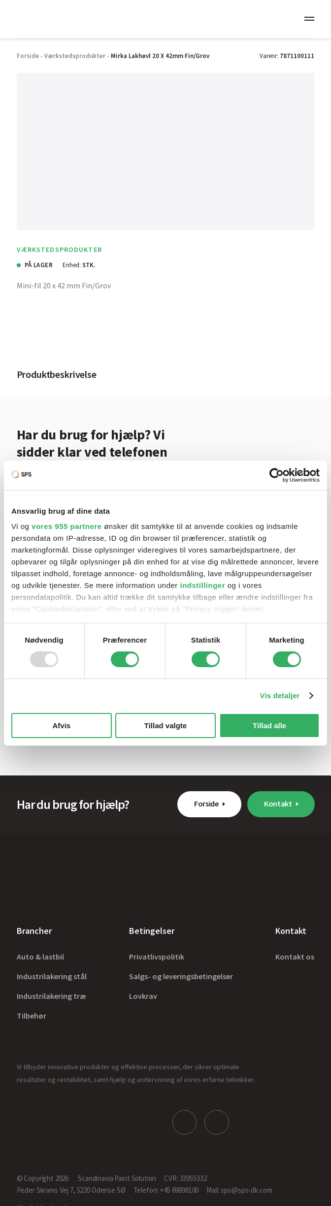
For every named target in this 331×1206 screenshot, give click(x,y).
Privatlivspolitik (156, 956)
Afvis (61, 725)
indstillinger (203, 585)
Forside (206, 803)
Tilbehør (31, 1015)
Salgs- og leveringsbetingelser (181, 976)
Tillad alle (269, 725)
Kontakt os (294, 956)
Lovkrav (143, 996)
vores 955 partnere (66, 526)
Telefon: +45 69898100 (166, 1188)
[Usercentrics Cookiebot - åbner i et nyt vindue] (276, 474)
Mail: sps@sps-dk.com (239, 1188)
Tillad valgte (165, 725)
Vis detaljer (280, 695)
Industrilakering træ (51, 996)
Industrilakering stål (52, 976)
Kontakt (278, 803)
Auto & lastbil (40, 956)
